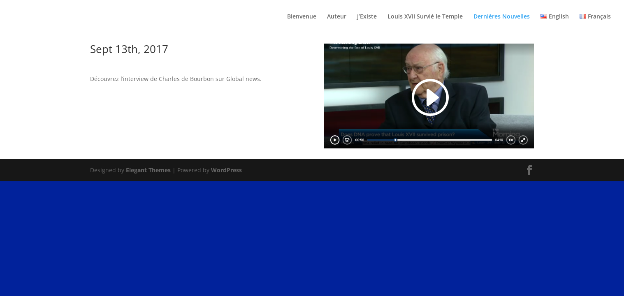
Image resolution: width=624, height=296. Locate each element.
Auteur (336, 17)
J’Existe (367, 17)
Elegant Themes (148, 170)
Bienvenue (301, 17)
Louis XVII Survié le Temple (425, 17)
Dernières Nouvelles (501, 17)
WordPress (226, 170)
